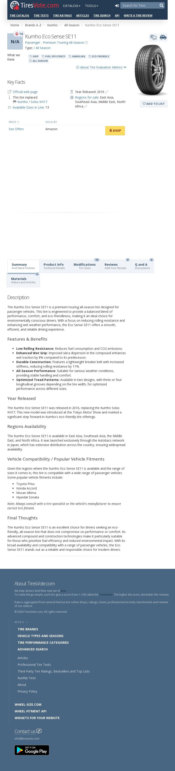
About (22, 685)
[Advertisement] (66, 174)
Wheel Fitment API (30, 711)
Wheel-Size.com (28, 704)
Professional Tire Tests (34, 664)
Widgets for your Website (37, 718)
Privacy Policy (27, 691)
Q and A (144, 265)
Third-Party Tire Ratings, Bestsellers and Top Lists (54, 671)
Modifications (87, 265)
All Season (71, 25)
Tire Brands (28, 629)
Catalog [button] (71, 5)
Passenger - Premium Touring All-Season (54, 42)
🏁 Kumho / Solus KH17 (30, 102)
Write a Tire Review (138, 15)
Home (14, 25)
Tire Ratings (62, 15)
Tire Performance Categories (43, 642)
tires (63, 591)
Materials (25, 279)
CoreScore (106, 594)
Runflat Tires (27, 678)
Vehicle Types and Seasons (40, 636)
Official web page (25, 92)
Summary (23, 266)
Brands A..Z (33, 25)
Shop (115, 130)
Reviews (117, 265)
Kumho (52, 25)
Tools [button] (91, 5)
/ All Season (42, 48)
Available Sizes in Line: (29, 107)
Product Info (54, 266)
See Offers (16, 129)
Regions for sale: (87, 97)
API (117, 15)
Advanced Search (33, 649)
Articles (82, 15)
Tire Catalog (19, 15)
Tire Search (101, 15)
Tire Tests (41, 15)
